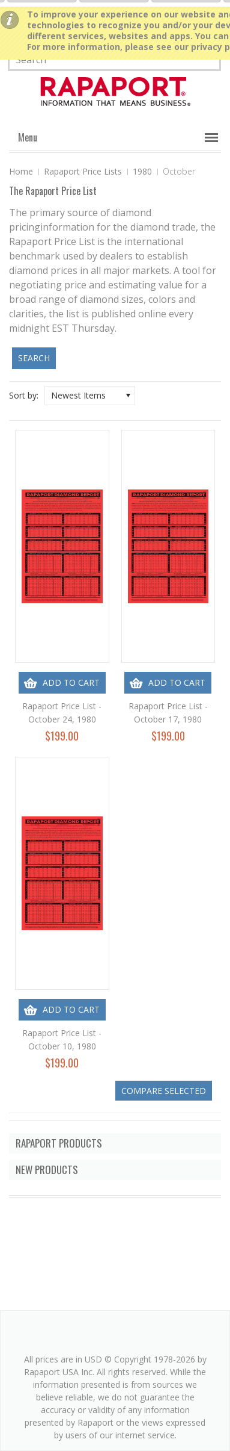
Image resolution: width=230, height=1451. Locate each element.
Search (34, 358)
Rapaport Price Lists (83, 171)
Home (21, 171)
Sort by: (23, 395)
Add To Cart (71, 682)
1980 (142, 171)
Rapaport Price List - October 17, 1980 (168, 712)
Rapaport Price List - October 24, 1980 (61, 712)
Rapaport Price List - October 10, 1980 (61, 1039)
